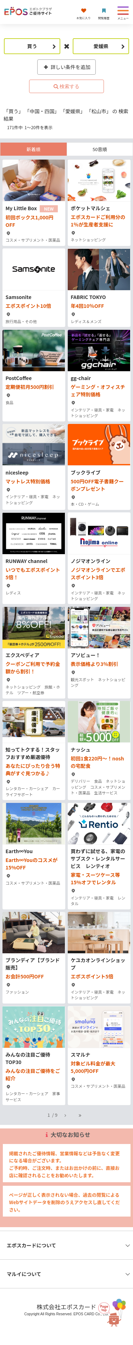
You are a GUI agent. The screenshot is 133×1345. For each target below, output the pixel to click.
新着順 (33, 149)
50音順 (100, 149)
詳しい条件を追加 (66, 66)
